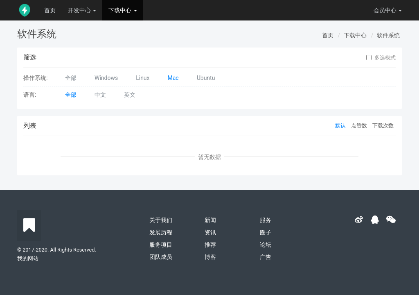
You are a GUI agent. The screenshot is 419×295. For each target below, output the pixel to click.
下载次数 (383, 126)
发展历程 (160, 232)
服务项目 (160, 244)
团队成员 (160, 257)
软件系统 (388, 35)
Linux (142, 78)
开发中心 (82, 10)
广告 (265, 257)
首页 (50, 10)
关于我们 (160, 220)
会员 (388, 10)
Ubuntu (206, 78)
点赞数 (359, 126)
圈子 (265, 232)
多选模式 (381, 58)
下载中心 (122, 10)
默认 (340, 126)
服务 (265, 220)
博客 (210, 257)
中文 (100, 94)
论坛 (265, 244)
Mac (173, 78)
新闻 (210, 220)
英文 (129, 94)
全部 (71, 78)
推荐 (210, 244)
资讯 (210, 232)
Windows (106, 78)
